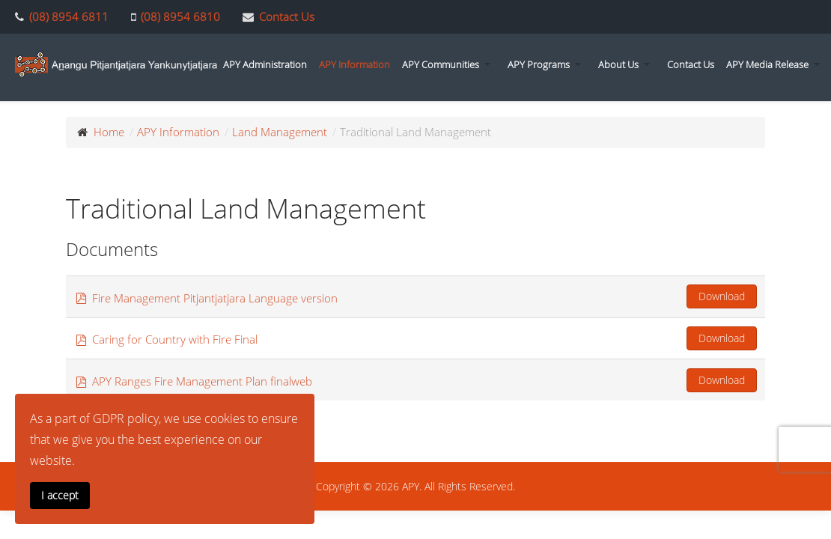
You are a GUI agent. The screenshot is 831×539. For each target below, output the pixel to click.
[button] (449, 65)
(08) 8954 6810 (180, 16)
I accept (60, 495)
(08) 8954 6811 (69, 16)
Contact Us (286, 16)
